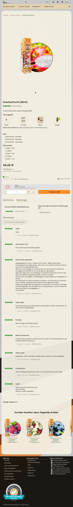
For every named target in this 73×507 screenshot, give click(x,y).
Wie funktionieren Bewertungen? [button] (14, 222)
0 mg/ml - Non (9, 148)
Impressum (31, 475)
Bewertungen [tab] (22, 200)
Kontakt (6, 460)
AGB (29, 465)
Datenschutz (31, 470)
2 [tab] (37, 92)
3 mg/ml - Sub (9, 153)
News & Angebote (9, 468)
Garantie (30, 467)
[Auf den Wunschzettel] (66, 25)
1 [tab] (35, 92)
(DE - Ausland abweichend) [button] (21, 179)
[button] (33, 2)
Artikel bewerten (44, 212)
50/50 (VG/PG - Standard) (13, 137)
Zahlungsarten (8, 474)
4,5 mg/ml (8, 156)
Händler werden (9, 479)
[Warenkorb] (65, 2)
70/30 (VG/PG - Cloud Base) (14, 142)
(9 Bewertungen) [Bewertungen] (12, 106)
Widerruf (30, 473)
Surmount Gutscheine (11, 466)
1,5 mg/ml (8, 151)
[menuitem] (9, 6)
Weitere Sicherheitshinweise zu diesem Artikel (25, 188)
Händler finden (9, 476)
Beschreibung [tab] (8, 200)
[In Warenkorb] (4, 21)
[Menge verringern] (5, 192)
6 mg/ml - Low (9, 159)
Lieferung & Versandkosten (12, 471)
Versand (18, 171)
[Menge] (16, 192)
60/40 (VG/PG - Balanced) (13, 139)
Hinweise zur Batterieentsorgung (34, 461)
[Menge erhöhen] (33, 192)
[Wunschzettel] (57, 2)
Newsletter (7, 463)
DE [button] (47, 2)
